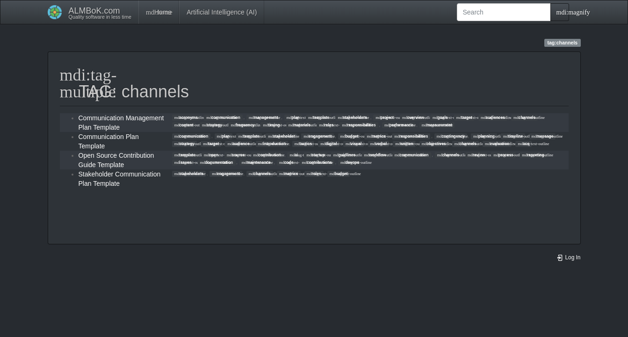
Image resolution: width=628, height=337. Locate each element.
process (503, 155)
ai (293, 155)
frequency (242, 125)
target (464, 117)
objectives (434, 143)
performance (398, 125)
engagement (317, 136)
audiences (493, 117)
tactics (303, 143)
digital (328, 143)
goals (440, 117)
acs (523, 143)
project (384, 117)
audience (239, 143)
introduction (272, 143)
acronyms (186, 117)
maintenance (256, 162)
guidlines (344, 155)
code (286, 162)
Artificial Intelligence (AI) (222, 12)
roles (326, 125)
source (236, 155)
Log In (568, 257)
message (543, 136)
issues (183, 162)
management (263, 117)
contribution (267, 155)
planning (484, 136)
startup (315, 155)
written (404, 143)
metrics (376, 136)
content (184, 125)
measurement (437, 125)
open (211, 155)
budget (349, 136)
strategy (212, 125)
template (318, 117)
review (476, 155)
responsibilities (358, 125)
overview (413, 117)
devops (349, 162)
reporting (533, 155)
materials (300, 125)
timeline (513, 136)
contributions (317, 162)
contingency (451, 136)
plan (293, 117)
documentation (216, 162)
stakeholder (281, 136)
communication (223, 117)
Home (159, 12)
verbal (378, 143)
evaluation (497, 143)
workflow (375, 155)
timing (271, 125)
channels (524, 117)
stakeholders (352, 117)
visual (353, 143)
